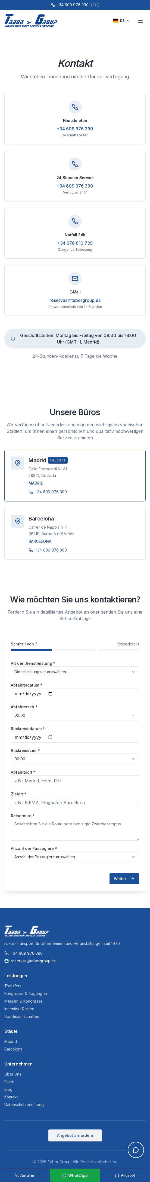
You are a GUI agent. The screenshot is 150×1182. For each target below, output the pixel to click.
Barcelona (13, 1049)
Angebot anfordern (75, 1135)
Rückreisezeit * (25, 750)
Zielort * (18, 794)
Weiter (124, 878)
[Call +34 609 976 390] (75, 5)
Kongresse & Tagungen (25, 993)
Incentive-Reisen (19, 1008)
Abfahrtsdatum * (26, 685)
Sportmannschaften (21, 1016)
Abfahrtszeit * (24, 707)
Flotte (9, 1081)
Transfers (12, 986)
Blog (8, 1089)
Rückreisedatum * (28, 728)
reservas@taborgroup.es (75, 300)
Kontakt (11, 1097)
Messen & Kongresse (23, 1001)
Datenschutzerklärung (24, 1104)
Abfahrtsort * (23, 772)
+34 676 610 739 (74, 243)
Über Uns (12, 1074)
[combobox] (75, 671)
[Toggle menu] (140, 20)
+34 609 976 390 (75, 128)
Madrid (10, 1041)
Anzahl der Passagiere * (34, 848)
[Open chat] (135, 1149)
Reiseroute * (23, 815)
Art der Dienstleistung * (33, 663)
